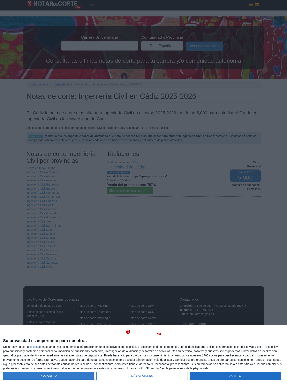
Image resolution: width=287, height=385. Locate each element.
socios (33, 346)
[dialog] (143, 355)
